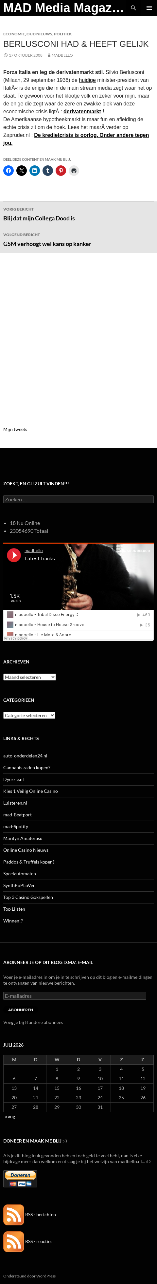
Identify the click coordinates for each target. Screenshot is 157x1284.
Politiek (63, 33)
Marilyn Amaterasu (23, 838)
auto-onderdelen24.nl (25, 755)
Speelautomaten (19, 873)
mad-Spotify (15, 826)
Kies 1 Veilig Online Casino (30, 791)
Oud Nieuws (39, 33)
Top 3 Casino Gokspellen (28, 897)
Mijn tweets (15, 429)
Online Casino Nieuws (25, 850)
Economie (14, 33)
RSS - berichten (29, 1214)
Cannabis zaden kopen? (26, 767)
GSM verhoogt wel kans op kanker (78, 239)
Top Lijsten (14, 909)
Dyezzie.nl (13, 779)
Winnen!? (13, 920)
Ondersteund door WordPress (29, 1276)
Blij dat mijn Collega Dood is (78, 213)
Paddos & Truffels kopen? (29, 862)
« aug (10, 1116)
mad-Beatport (17, 814)
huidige (87, 80)
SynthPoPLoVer (19, 885)
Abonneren (20, 1009)
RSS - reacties (27, 1241)
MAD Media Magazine (64, 8)
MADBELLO (62, 55)
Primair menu (149, 8)
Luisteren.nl (15, 803)
